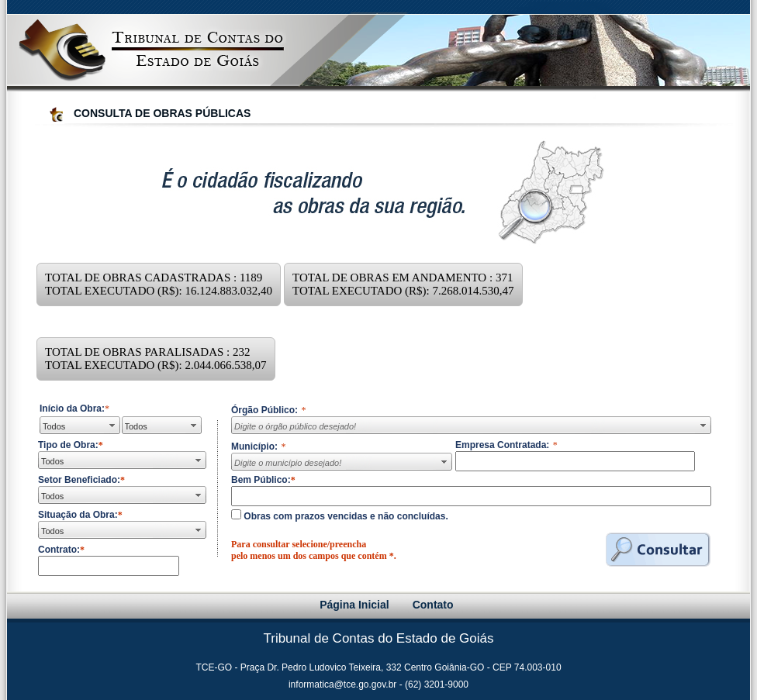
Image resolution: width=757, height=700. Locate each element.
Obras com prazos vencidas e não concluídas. (344, 516)
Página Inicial (354, 604)
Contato (433, 604)
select (112, 425)
